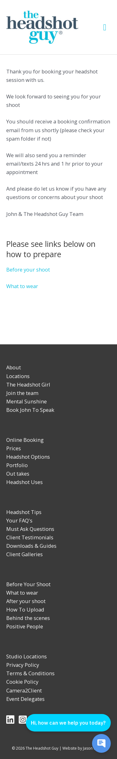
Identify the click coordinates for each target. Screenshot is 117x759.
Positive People (24, 626)
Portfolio (17, 465)
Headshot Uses (24, 482)
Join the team (22, 393)
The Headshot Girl (28, 384)
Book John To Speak (30, 409)
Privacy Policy (22, 664)
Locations (18, 376)
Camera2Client (24, 690)
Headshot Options (28, 456)
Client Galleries (24, 554)
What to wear (22, 286)
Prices (13, 448)
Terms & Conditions (30, 673)
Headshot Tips (23, 512)
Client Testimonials (29, 537)
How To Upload (25, 609)
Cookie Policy (22, 681)
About (13, 367)
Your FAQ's (19, 520)
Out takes (17, 473)
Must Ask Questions (30, 528)
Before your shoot (28, 269)
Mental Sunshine (26, 401)
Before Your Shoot (28, 584)
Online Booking (25, 439)
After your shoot (26, 601)
